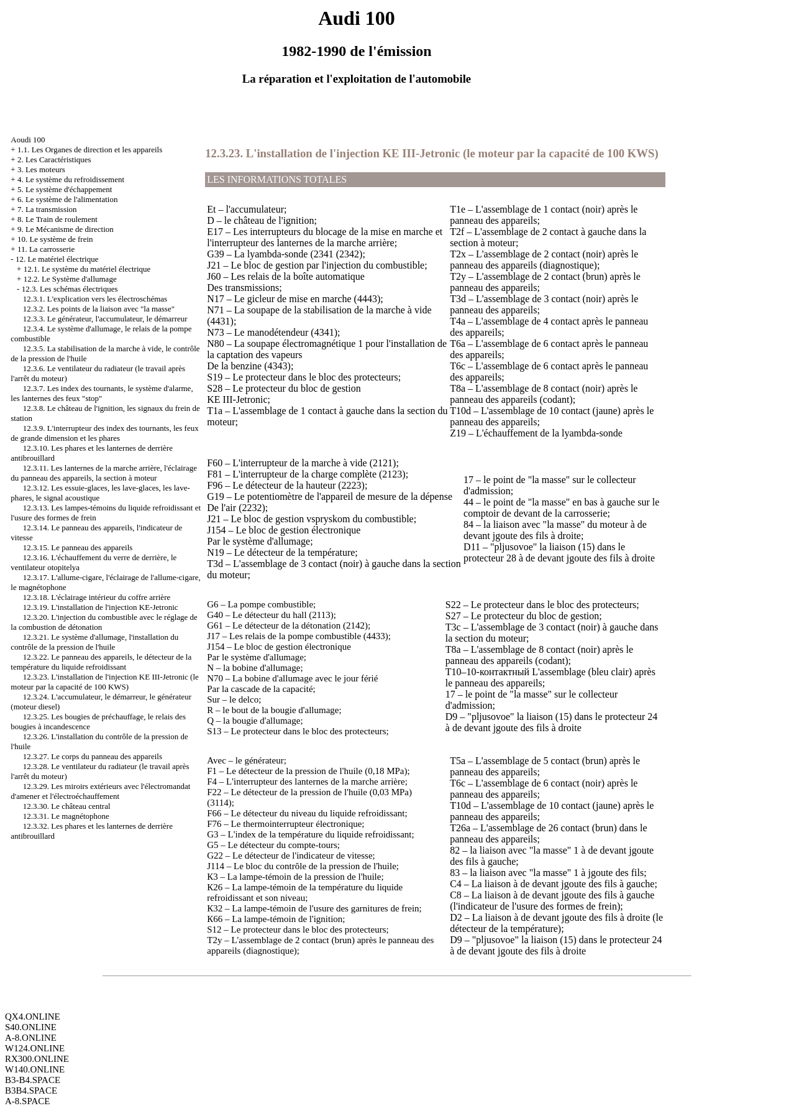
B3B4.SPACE (31, 1090)
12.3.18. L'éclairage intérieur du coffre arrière (96, 597)
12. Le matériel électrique (57, 259)
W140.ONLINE (35, 1069)
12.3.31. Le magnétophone (66, 816)
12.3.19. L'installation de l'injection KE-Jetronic (100, 607)
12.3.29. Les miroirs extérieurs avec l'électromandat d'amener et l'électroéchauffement (100, 791)
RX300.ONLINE (37, 1059)
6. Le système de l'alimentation (67, 199)
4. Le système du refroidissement (70, 179)
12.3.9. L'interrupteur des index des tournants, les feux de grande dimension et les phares (104, 433)
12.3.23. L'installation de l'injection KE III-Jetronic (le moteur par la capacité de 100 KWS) (105, 681)
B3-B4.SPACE (32, 1080)
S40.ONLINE (31, 1027)
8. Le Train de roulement (57, 219)
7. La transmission (47, 209)
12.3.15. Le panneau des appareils (78, 547)
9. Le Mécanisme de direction (65, 229)
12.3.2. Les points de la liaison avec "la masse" (99, 308)
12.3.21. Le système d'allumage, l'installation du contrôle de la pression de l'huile (94, 642)
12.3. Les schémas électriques (70, 288)
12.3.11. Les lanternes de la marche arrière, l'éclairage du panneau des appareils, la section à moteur (104, 472)
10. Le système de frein (55, 239)
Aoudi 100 (28, 139)
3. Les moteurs (41, 169)
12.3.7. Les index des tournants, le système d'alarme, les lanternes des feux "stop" (102, 393)
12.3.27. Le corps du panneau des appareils (92, 756)
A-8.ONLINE (31, 1038)
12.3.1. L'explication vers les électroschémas (95, 298)
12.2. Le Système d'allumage (70, 279)
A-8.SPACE (27, 1101)
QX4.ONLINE (32, 1016)
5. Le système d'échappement (64, 189)
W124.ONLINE (35, 1048)
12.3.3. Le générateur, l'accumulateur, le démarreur (105, 318)
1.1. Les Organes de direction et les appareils (89, 149)
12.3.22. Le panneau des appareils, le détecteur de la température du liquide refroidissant (101, 661)
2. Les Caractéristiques (54, 159)
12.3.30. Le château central (67, 806)
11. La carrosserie (46, 249)
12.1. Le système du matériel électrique (87, 269)
